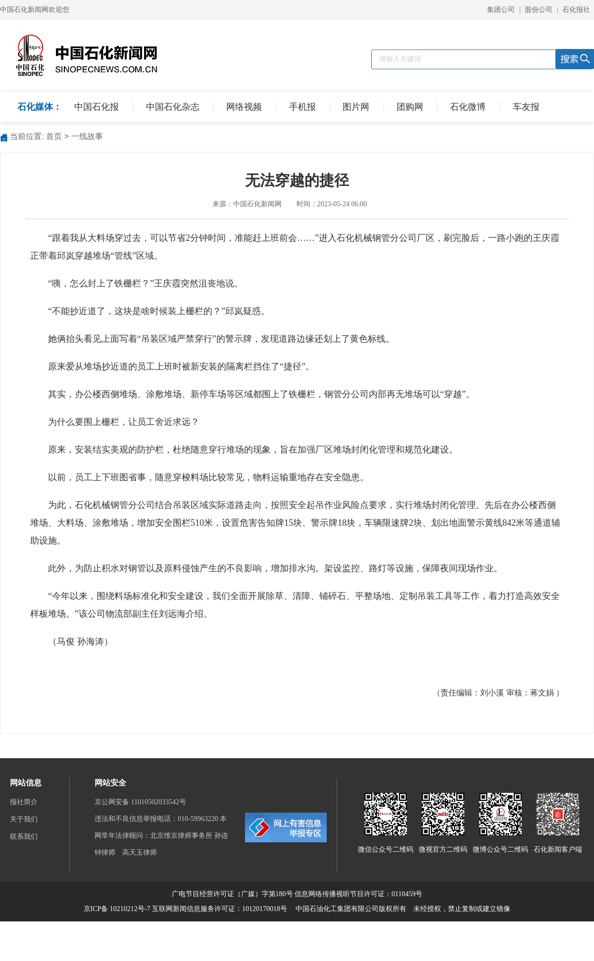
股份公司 (538, 9)
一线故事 (87, 136)
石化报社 (576, 9)
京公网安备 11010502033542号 (141, 802)
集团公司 (501, 9)
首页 (54, 136)
